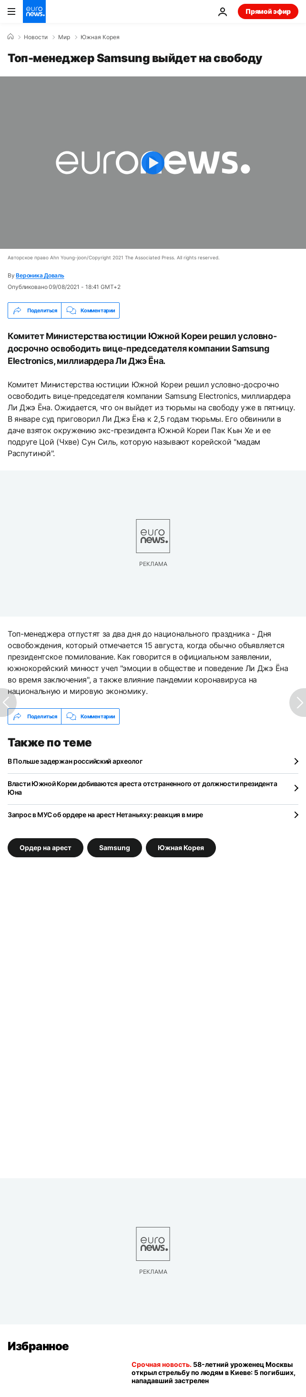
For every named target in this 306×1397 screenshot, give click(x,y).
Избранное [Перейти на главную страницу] (38, 1346)
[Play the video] (153, 162)
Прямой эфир (268, 11)
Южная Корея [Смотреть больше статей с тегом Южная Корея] (181, 847)
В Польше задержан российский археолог (75, 761)
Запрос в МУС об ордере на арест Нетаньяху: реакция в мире (105, 814)
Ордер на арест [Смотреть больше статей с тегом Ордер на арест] (45, 847)
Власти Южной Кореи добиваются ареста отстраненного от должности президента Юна (142, 787)
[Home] (10, 36)
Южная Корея (100, 37)
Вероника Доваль (40, 275)
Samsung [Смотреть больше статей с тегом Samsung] (114, 847)
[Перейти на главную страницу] (34, 11)
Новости (36, 37)
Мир (64, 37)
